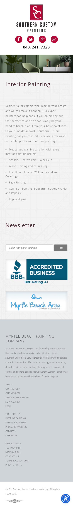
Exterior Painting (16, 422)
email (54, 39)
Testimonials (13, 447)
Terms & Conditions (17, 460)
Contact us (12, 456)
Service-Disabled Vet (17, 397)
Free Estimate (13, 443)
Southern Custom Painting (39, 18)
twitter (30, 39)
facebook (18, 39)
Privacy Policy (14, 464)
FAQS (8, 406)
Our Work (11, 435)
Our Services (13, 414)
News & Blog (13, 452)
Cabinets (11, 431)
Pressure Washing (16, 426)
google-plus (42, 39)
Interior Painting (16, 418)
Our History (13, 388)
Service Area (13, 401)
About (9, 384)
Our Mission (13, 393)
